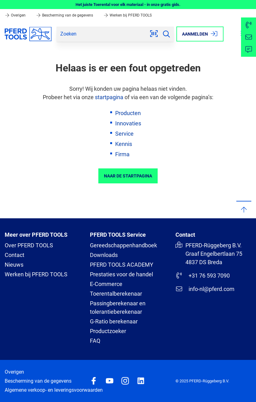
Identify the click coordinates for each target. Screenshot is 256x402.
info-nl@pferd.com (204, 288)
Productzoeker (108, 331)
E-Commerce (106, 284)
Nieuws (14, 264)
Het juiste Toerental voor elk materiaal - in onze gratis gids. (128, 4)
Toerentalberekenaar (116, 293)
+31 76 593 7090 (202, 275)
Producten (128, 113)
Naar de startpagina (128, 175)
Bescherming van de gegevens (65, 15)
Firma (122, 154)
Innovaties (128, 123)
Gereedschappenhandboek (123, 245)
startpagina (109, 97)
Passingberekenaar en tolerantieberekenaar (117, 307)
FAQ (95, 340)
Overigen (16, 15)
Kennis (123, 144)
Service (124, 133)
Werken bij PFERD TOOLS (127, 15)
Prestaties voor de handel (121, 274)
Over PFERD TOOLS (29, 245)
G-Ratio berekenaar (114, 321)
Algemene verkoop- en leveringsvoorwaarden (54, 390)
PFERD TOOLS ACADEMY (121, 264)
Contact (14, 255)
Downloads (104, 255)
